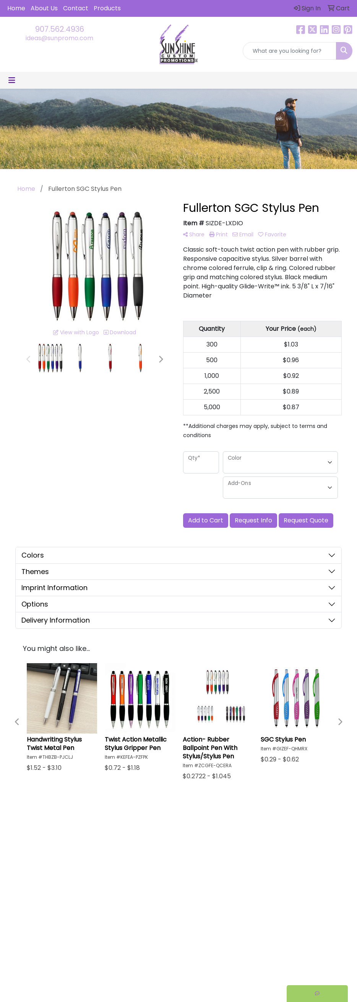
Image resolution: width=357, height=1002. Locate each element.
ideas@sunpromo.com (59, 38)
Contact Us (200, 860)
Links (235, 860)
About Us (44, 8)
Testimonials (245, 849)
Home (16, 8)
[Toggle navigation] (12, 80)
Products (107, 8)
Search (238, 838)
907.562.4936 (59, 29)
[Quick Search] (289, 51)
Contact (75, 8)
